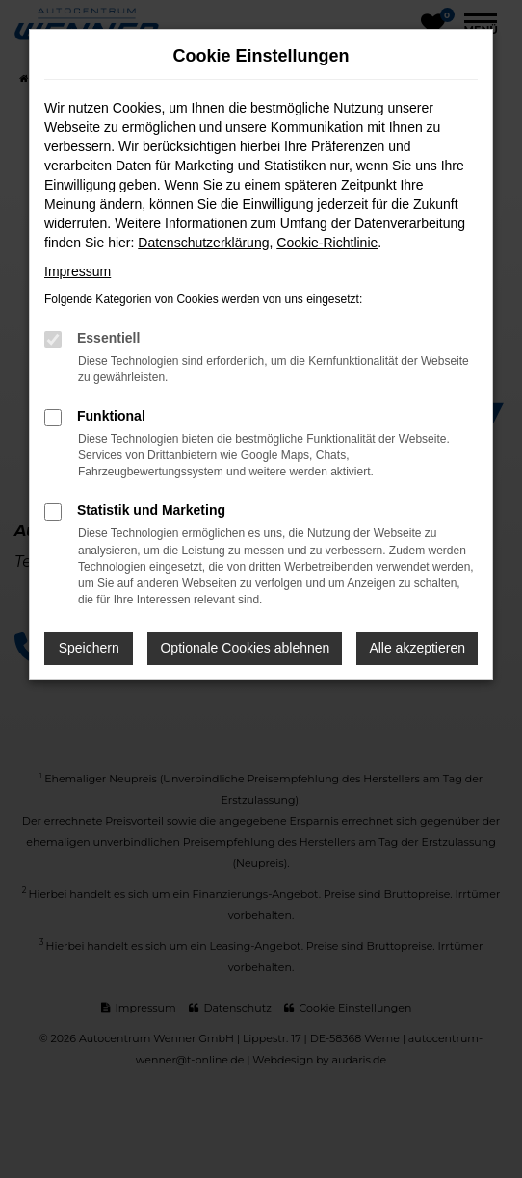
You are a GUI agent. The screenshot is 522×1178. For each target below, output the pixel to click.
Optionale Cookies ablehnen (244, 647)
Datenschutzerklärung (203, 242)
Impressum (77, 271)
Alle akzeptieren (417, 647)
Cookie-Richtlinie (327, 242)
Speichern (89, 647)
